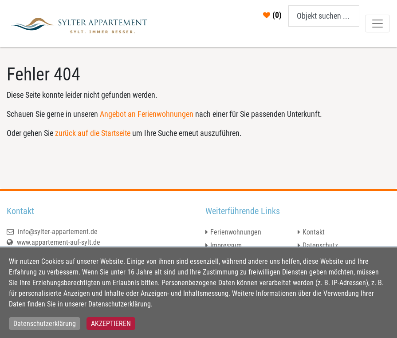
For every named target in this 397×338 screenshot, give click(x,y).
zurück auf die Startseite (92, 133)
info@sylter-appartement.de (52, 231)
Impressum (226, 245)
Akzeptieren (111, 323)
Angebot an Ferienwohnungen (146, 114)
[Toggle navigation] (377, 23)
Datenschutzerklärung (44, 323)
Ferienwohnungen (235, 232)
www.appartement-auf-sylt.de (53, 242)
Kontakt (314, 232)
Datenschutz (320, 245)
